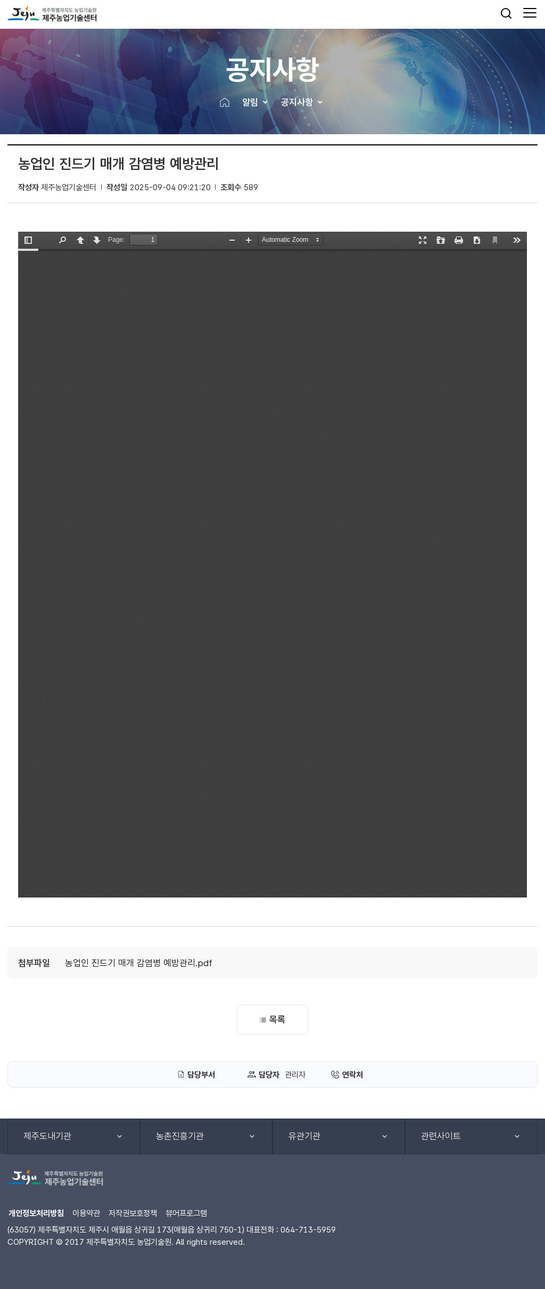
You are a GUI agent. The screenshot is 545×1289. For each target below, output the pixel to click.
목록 (272, 1019)
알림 (250, 102)
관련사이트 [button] (441, 1136)
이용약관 (86, 1213)
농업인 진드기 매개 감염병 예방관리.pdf (138, 963)
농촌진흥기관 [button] (180, 1136)
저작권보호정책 (133, 1213)
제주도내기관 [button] (47, 1136)
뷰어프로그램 (186, 1213)
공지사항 (297, 102)
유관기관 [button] (304, 1136)
